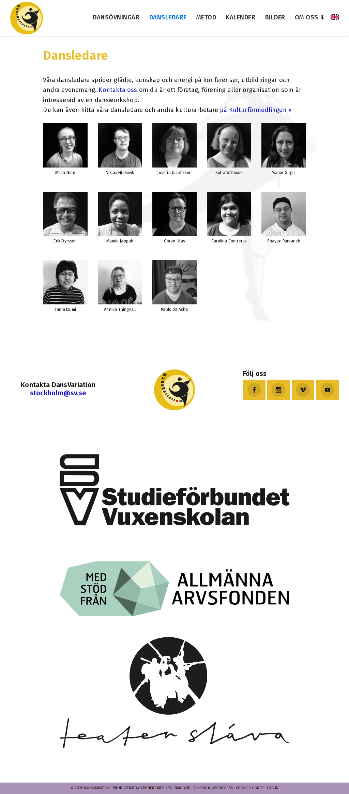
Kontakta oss (117, 90)
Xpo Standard (178, 788)
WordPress (222, 788)
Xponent (148, 788)
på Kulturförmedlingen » (256, 110)
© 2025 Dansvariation (90, 788)
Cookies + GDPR (250, 788)
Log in (272, 788)
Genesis (200, 788)
